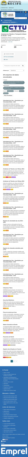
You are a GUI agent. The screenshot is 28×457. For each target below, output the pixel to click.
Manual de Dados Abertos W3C (10, 395)
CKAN (3, 441)
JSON (7, 110)
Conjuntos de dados (9, 53)
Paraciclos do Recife (8, 336)
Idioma (2, 443)
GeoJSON (13, 177)
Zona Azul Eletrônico (8, 300)
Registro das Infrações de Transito (12, 349)
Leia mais (10, 41)
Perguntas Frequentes (8, 387)
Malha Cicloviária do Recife (10, 324)
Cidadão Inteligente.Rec (8, 418)
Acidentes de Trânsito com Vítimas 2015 (13, 181)
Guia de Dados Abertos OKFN (9, 401)
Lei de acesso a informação (9, 428)
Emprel (14, 452)
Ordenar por (6, 70)
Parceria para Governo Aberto (9, 430)
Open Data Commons (8, 431)
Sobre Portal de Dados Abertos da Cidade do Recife (13, 434)
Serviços (11, 7)
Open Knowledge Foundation (8, 437)
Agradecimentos (6, 388)
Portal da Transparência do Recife (10, 416)
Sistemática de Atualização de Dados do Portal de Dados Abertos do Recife (10, 379)
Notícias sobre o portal (8, 381)
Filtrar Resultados (8, 95)
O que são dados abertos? (9, 423)
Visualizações (6, 385)
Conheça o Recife (18, 9)
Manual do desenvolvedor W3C (10, 397)
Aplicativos (5, 383)
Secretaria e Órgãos (6, 9)
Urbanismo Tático (7, 287)
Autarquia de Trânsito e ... (10, 22)
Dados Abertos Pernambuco (9, 409)
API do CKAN (5, 436)
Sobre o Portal (6, 372)
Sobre (6, 59)
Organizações (8, 20)
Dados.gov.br (6, 411)
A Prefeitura (4, 7)
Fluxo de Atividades (9, 56)
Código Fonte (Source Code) (9, 390)
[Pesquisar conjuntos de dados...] (12, 65)
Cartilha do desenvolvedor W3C (10, 399)
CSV (4, 110)
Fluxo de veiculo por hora (10, 312)
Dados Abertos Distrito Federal (10, 414)
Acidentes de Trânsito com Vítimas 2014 (13, 169)
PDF (7, 177)
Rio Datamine (6, 413)
